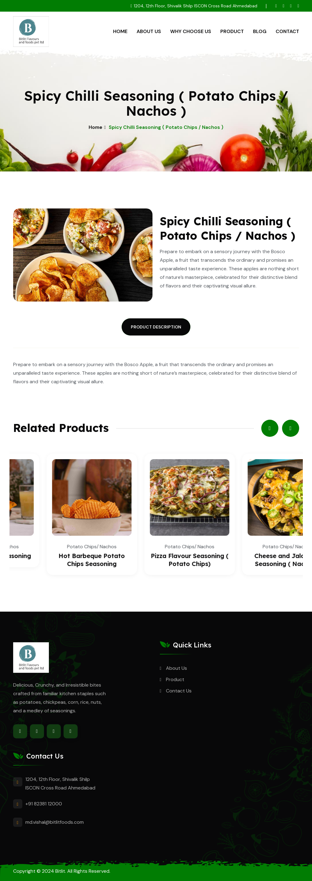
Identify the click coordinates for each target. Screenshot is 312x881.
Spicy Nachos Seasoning (58, 556)
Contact (287, 31)
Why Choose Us (190, 31)
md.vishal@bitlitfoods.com (54, 822)
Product (232, 31)
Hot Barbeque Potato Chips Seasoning (156, 560)
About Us (149, 31)
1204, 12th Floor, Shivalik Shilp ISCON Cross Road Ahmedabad (195, 6)
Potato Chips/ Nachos (58, 546)
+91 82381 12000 (43, 803)
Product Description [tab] (156, 327)
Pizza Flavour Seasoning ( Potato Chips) (254, 560)
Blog (259, 31)
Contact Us (179, 691)
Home (120, 31)
